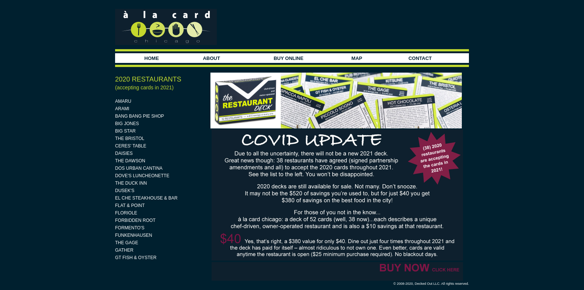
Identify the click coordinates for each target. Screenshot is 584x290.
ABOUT (211, 58)
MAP (357, 58)
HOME (152, 58)
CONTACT (420, 58)
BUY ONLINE (289, 58)
